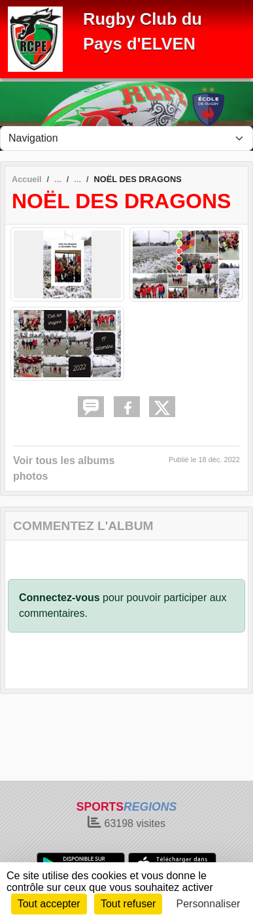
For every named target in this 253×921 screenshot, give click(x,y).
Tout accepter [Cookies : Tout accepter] (49, 903)
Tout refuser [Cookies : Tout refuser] (128, 903)
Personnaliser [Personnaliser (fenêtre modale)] (209, 903)
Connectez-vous (59, 597)
